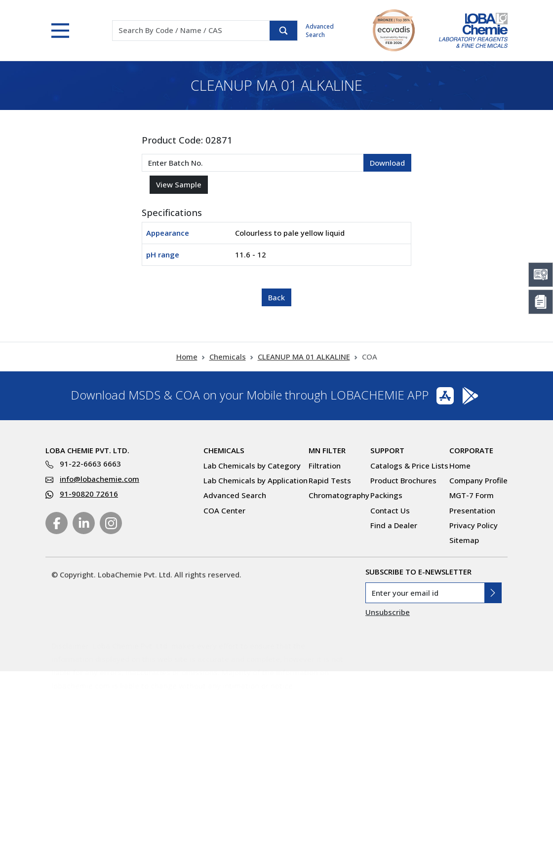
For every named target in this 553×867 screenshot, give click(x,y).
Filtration (325, 465)
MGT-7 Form (471, 495)
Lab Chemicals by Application (255, 480)
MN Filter (327, 450)
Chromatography (339, 495)
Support (387, 450)
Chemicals (227, 356)
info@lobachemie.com (99, 479)
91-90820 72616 (89, 494)
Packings (386, 495)
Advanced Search (320, 30)
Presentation (472, 510)
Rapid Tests (330, 480)
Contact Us (390, 510)
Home (187, 356)
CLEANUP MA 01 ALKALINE (304, 356)
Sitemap (464, 540)
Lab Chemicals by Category (252, 465)
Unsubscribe (387, 612)
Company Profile (478, 480)
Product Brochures (403, 480)
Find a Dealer (393, 525)
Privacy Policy (473, 525)
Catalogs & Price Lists (409, 465)
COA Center (224, 510)
